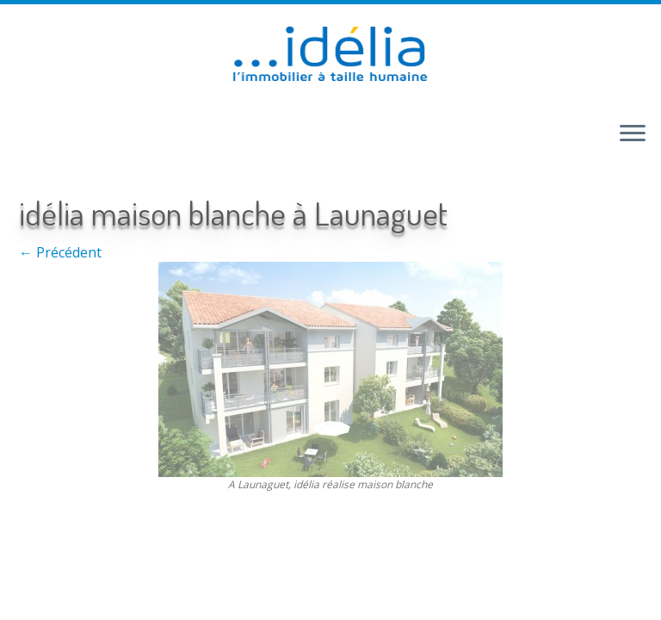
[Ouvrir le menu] (633, 134)
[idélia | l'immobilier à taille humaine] (330, 56)
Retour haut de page (274, 530)
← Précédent (60, 252)
